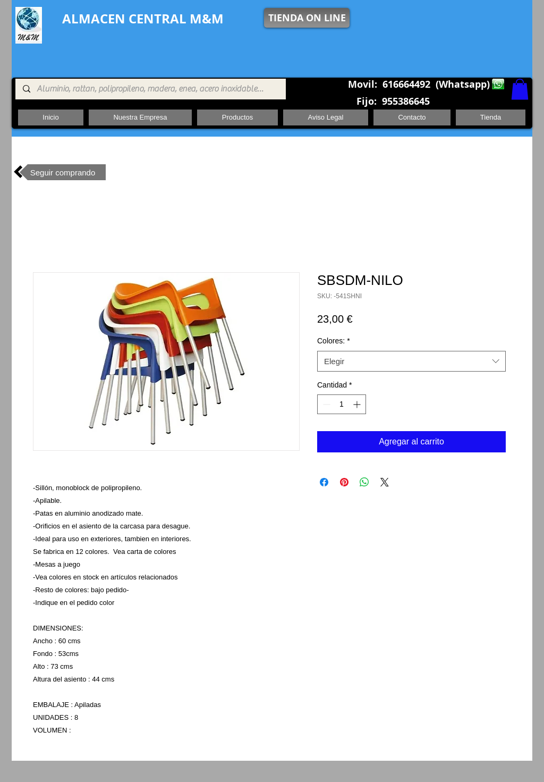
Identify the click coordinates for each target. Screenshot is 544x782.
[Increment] (357, 404)
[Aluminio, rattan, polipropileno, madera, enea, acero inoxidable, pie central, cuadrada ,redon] (150, 89)
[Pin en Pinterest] (344, 482)
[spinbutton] (341, 404)
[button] (520, 89)
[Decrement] (325, 404)
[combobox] (411, 361)
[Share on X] (384, 482)
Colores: (333, 341)
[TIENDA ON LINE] (307, 18)
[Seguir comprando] (63, 172)
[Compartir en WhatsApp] (364, 482)
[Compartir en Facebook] (324, 482)
